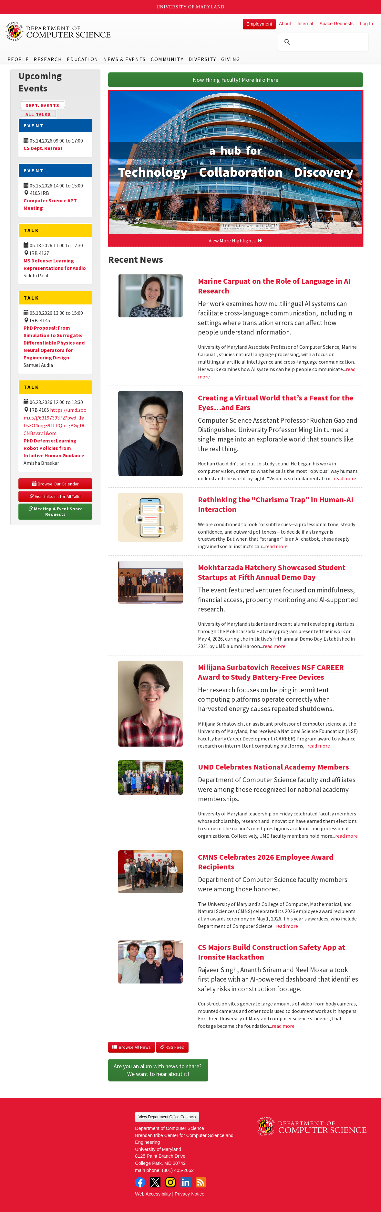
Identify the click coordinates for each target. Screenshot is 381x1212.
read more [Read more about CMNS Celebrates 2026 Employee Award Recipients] (286, 926)
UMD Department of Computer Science (58, 31)
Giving (230, 59)
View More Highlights (236, 240)
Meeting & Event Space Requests (56, 511)
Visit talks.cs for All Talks (55, 496)
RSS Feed (172, 1047)
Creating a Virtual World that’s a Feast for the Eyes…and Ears (275, 402)
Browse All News (131, 1047)
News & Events (124, 59)
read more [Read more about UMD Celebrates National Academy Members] (346, 836)
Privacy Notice (189, 1193)
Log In (366, 23)
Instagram (170, 1182)
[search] (322, 42)
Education (82, 59)
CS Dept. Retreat (43, 148)
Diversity (202, 59)
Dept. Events (45, 104)
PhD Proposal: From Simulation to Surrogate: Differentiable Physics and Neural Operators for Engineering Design (54, 342)
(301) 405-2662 (178, 1170)
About (285, 23)
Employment (259, 24)
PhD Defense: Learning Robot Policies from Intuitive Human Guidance (54, 448)
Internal (305, 23)
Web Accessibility (153, 1193)
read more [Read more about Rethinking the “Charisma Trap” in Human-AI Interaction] (276, 546)
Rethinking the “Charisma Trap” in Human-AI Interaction (275, 504)
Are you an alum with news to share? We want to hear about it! (158, 1070)
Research (48, 59)
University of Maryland (191, 7)
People (18, 59)
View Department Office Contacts (167, 1117)
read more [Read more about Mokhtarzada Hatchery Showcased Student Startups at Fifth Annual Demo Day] (274, 646)
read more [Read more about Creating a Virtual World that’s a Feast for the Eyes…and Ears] (345, 478)
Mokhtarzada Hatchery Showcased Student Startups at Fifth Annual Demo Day (271, 572)
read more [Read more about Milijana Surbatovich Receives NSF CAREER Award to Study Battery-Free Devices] (318, 745)
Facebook (140, 1182)
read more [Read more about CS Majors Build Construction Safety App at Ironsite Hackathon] (283, 1026)
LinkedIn (185, 1182)
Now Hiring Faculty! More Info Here (235, 79)
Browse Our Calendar (55, 484)
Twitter (155, 1182)
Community (167, 59)
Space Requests (336, 23)
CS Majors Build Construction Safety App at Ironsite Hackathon (271, 952)
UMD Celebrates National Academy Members (273, 767)
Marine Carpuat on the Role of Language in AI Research (274, 286)
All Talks (38, 114)
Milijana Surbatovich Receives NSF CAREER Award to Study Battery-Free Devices (271, 672)
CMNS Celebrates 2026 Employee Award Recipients (266, 862)
